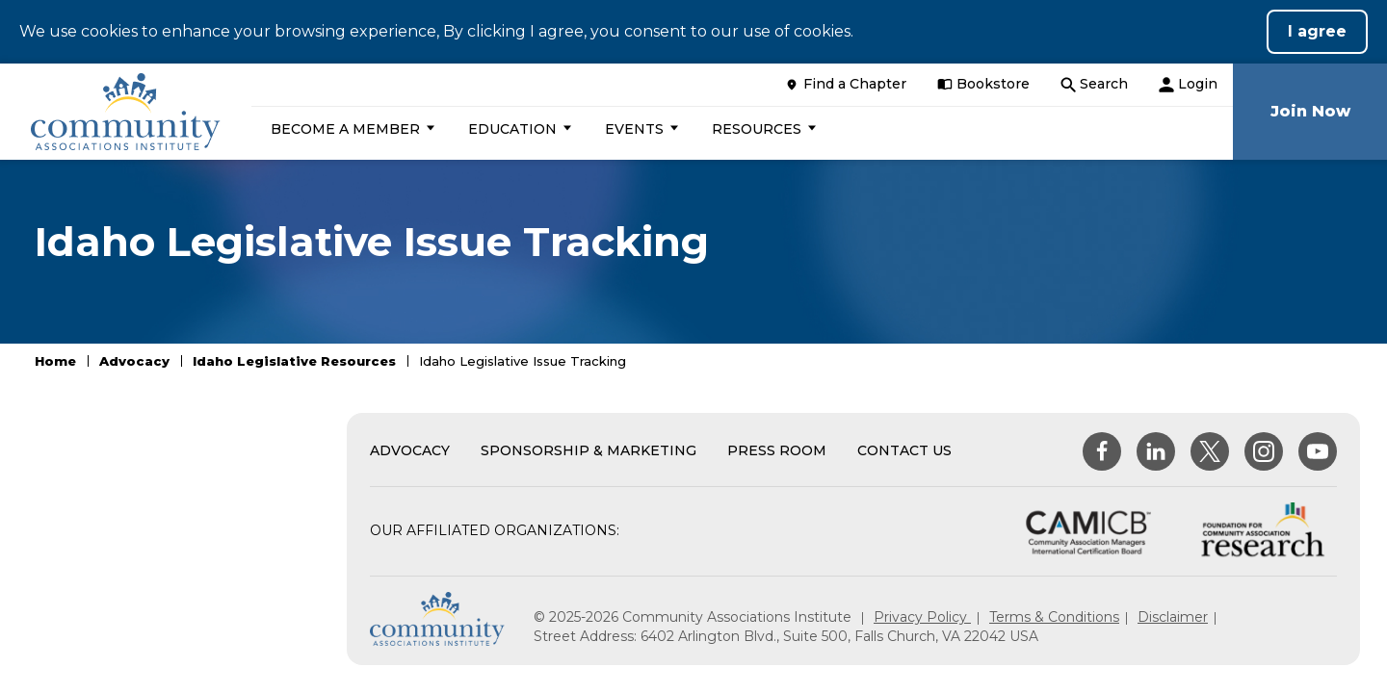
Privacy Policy (922, 617)
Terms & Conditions (1054, 617)
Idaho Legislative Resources (294, 361)
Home (55, 361)
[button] (350, 129)
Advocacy (134, 361)
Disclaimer (1173, 617)
